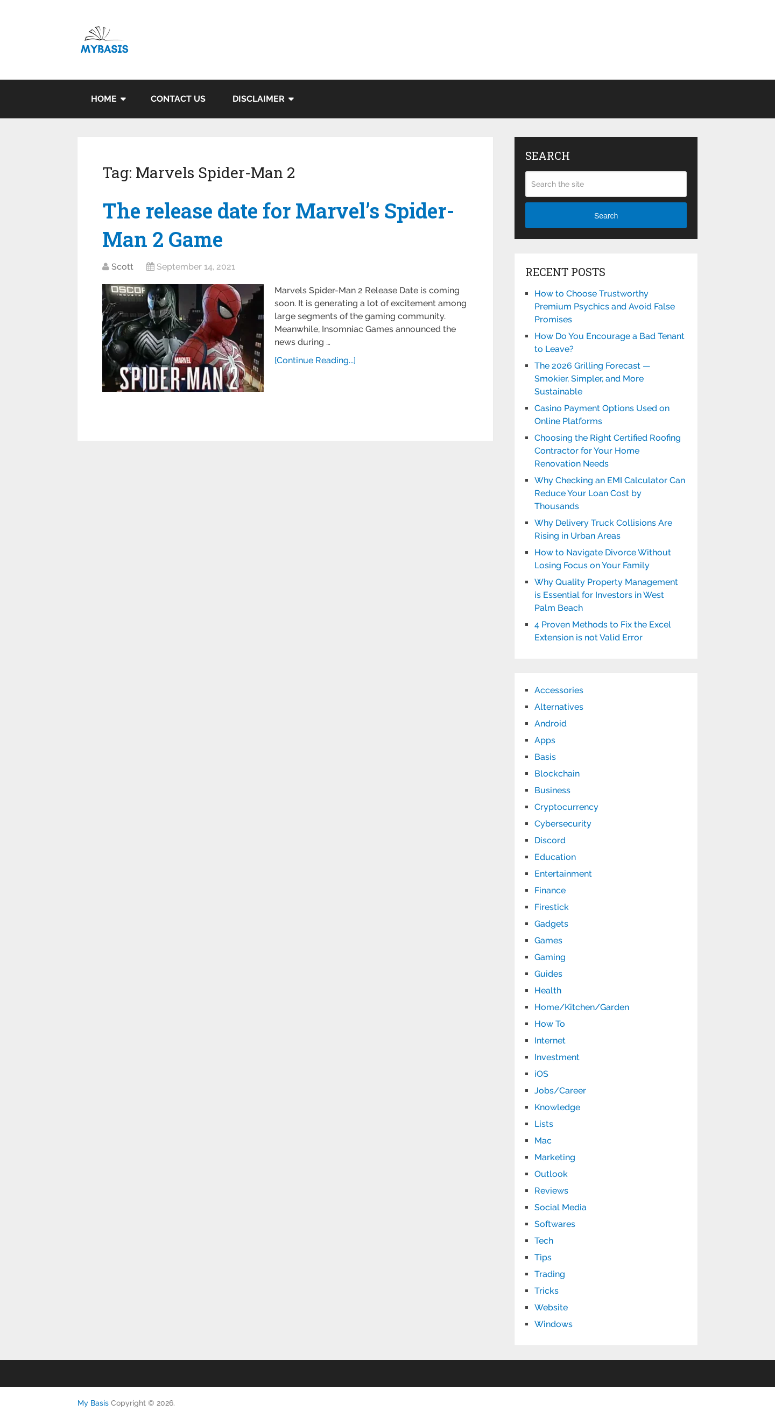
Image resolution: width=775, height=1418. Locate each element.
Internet (550, 1040)
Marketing (554, 1157)
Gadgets (551, 924)
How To (549, 1024)
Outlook (551, 1174)
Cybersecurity (562, 824)
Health (547, 990)
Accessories (558, 690)
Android (550, 723)
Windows (553, 1324)
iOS (541, 1074)
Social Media (560, 1207)
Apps (544, 740)
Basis (545, 757)
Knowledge (557, 1107)
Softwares (554, 1224)
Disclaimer (258, 99)
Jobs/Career (560, 1090)
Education (555, 857)
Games (548, 940)
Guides (548, 974)
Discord (550, 840)
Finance (550, 890)
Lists (543, 1124)
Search (606, 215)
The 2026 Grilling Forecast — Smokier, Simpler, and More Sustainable (592, 379)
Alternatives (558, 707)
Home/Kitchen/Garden (581, 1007)
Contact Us (178, 99)
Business (552, 790)
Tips (543, 1257)
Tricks (546, 1291)
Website (551, 1307)
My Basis (93, 1403)
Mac (543, 1140)
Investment (557, 1057)
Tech (543, 1241)
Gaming (550, 957)
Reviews (551, 1191)
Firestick (551, 907)
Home (104, 99)
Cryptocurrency (566, 807)
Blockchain (557, 773)
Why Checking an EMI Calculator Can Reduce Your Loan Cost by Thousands (609, 493)
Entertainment (563, 874)
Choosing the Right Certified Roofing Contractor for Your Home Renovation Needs (607, 451)
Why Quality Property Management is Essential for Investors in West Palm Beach (606, 595)
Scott (122, 267)
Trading (549, 1274)
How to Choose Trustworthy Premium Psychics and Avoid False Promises (604, 306)
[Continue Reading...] (315, 360)
